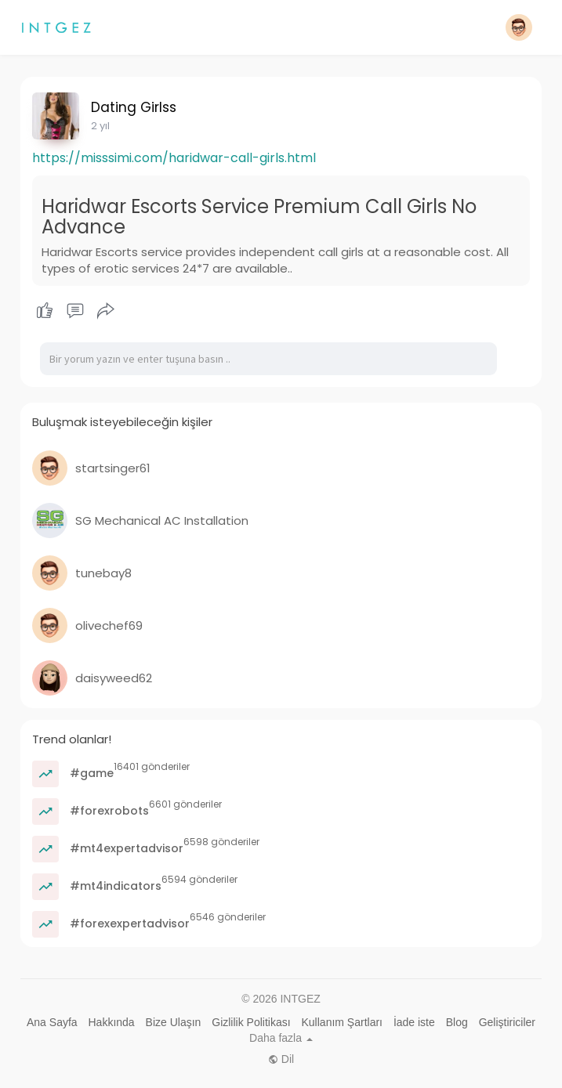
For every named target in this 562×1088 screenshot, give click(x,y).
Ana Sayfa (52, 1022)
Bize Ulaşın (173, 1022)
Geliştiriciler (507, 1022)
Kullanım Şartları (342, 1022)
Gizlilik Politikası (251, 1022)
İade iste (414, 1022)
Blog (457, 1022)
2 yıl (100, 125)
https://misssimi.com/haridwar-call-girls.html (174, 158)
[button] (519, 27)
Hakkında (112, 1022)
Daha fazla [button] (281, 1037)
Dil (281, 1059)
